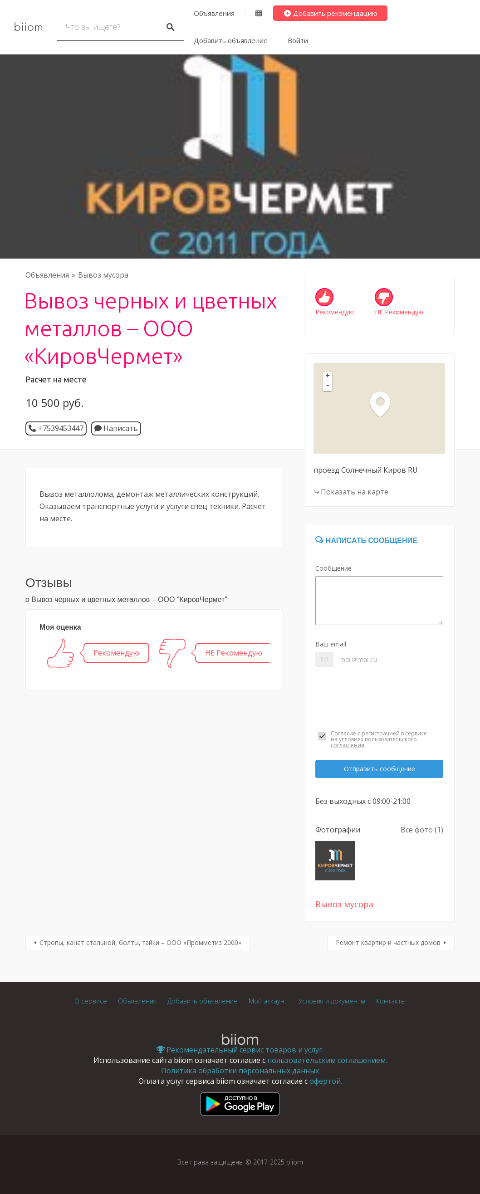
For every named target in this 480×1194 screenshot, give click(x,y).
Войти (298, 40)
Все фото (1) (422, 830)
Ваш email (330, 644)
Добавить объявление (231, 40)
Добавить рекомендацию (330, 13)
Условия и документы (332, 1001)
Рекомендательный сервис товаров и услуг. (240, 1050)
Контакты (391, 1001)
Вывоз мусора (103, 275)
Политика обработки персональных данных (240, 1071)
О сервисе (90, 1001)
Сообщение (333, 568)
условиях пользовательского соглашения (374, 742)
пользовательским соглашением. (327, 1060)
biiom (28, 27)
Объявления (214, 13)
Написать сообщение (366, 540)
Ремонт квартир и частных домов (388, 942)
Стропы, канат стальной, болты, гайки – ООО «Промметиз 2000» (140, 942)
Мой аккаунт (268, 1001)
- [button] (328, 386)
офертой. (325, 1081)
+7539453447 (60, 428)
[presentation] (379, 697)
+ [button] (328, 376)
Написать (116, 428)
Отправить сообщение (379, 768)
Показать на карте (354, 492)
